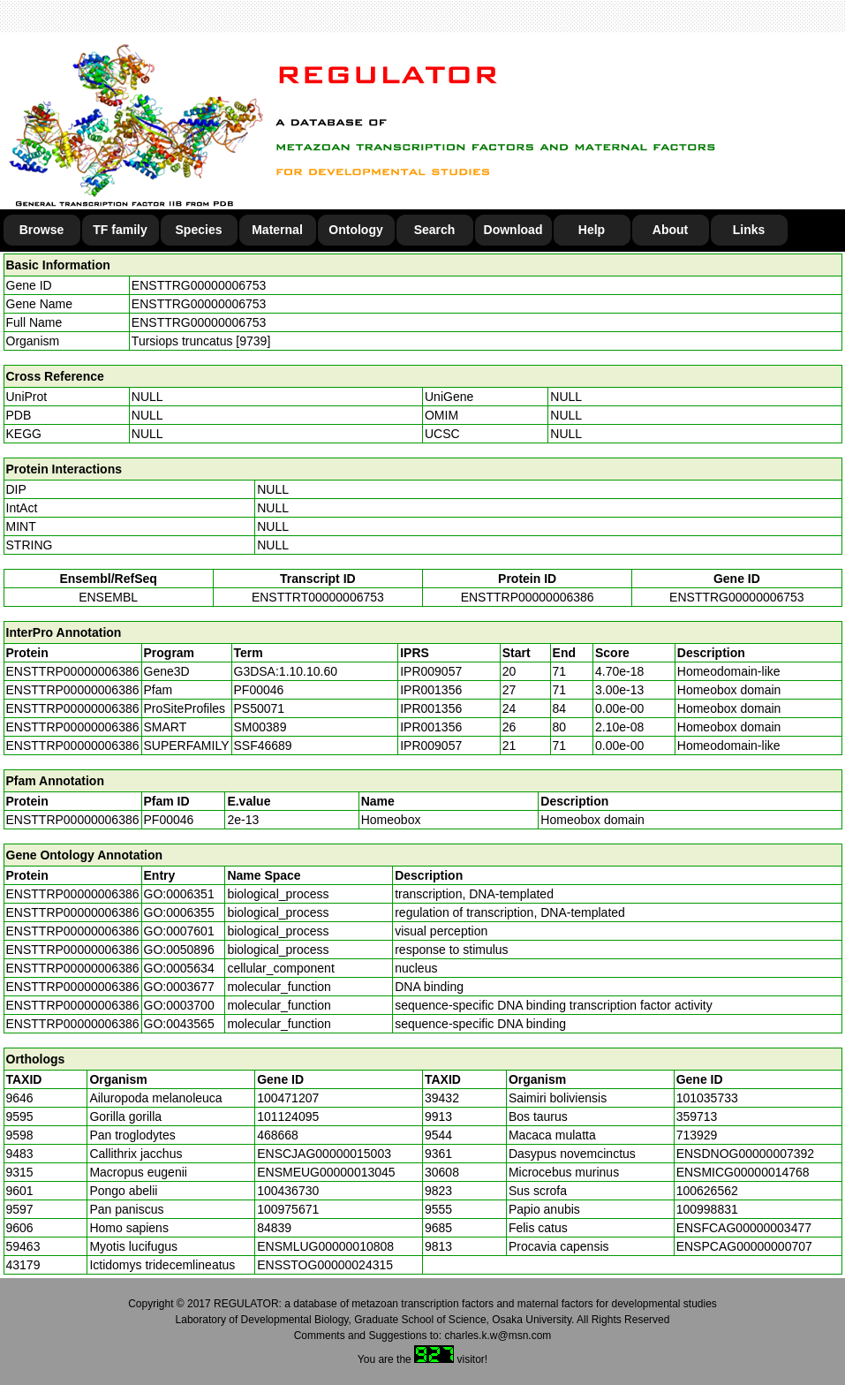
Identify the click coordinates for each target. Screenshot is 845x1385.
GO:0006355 (179, 912)
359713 (697, 1116)
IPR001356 (431, 690)
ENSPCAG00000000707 (744, 1246)
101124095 (288, 1116)
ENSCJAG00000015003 (324, 1154)
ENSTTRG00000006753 (199, 285)
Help (591, 230)
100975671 (288, 1209)
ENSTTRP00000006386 (527, 597)
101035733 (707, 1098)
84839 (274, 1228)
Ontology (355, 230)
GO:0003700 (179, 1005)
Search (435, 230)
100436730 (288, 1191)
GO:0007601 (179, 931)
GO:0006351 (179, 894)
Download (513, 230)
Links (749, 230)
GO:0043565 (179, 1024)
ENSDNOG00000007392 (745, 1154)
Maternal (277, 230)
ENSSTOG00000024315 (325, 1265)
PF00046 (169, 820)
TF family (120, 230)
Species (199, 230)
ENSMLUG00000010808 (325, 1246)
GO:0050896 (179, 949)
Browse (41, 230)
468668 (277, 1135)
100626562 (707, 1191)
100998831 (707, 1209)
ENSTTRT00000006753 (318, 597)
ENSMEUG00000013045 (326, 1172)
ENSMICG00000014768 (743, 1172)
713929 (697, 1135)
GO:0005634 (179, 968)
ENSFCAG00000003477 (743, 1228)
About (670, 230)
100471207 (288, 1098)
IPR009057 (431, 671)
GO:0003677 (179, 987)
